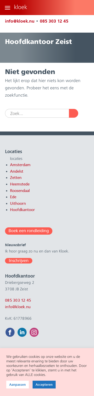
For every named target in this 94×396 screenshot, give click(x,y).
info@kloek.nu (19, 21)
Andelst (16, 171)
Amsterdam (20, 165)
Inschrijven (19, 260)
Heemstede (20, 184)
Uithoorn (18, 203)
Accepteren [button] (44, 384)
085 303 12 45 (54, 21)
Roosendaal (20, 190)
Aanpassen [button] (17, 384)
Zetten (16, 177)
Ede (13, 197)
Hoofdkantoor (22, 210)
